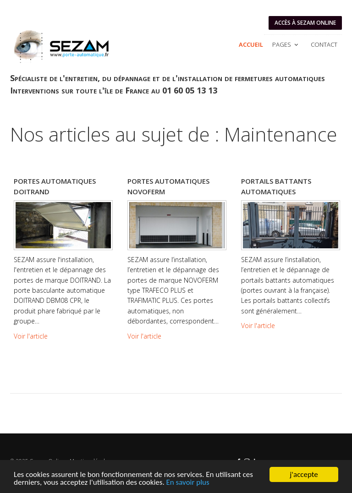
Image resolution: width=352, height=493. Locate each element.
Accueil (251, 44)
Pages (286, 44)
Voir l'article (31, 336)
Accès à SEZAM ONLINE (305, 23)
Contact (324, 44)
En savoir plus (187, 483)
